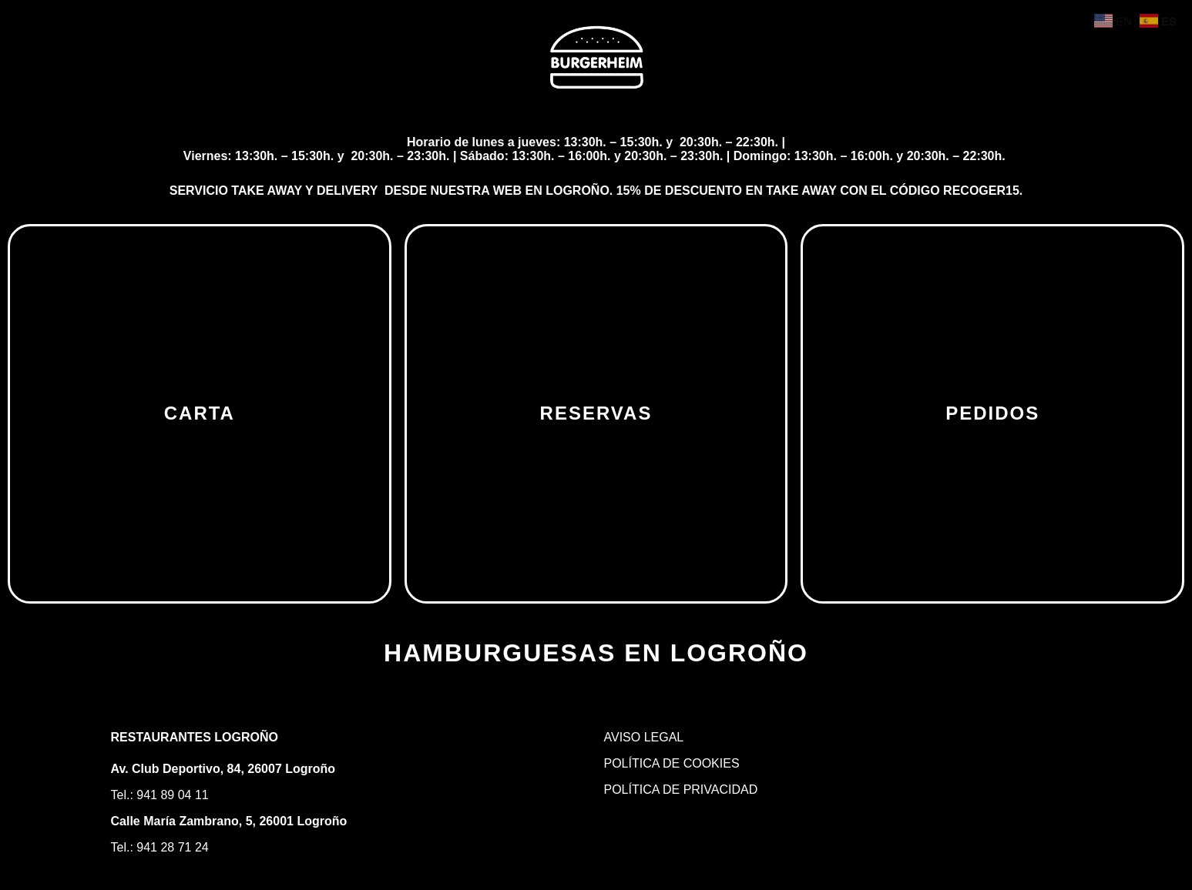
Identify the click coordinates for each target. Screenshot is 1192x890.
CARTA (199, 413)
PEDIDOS (992, 413)
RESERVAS (596, 413)
